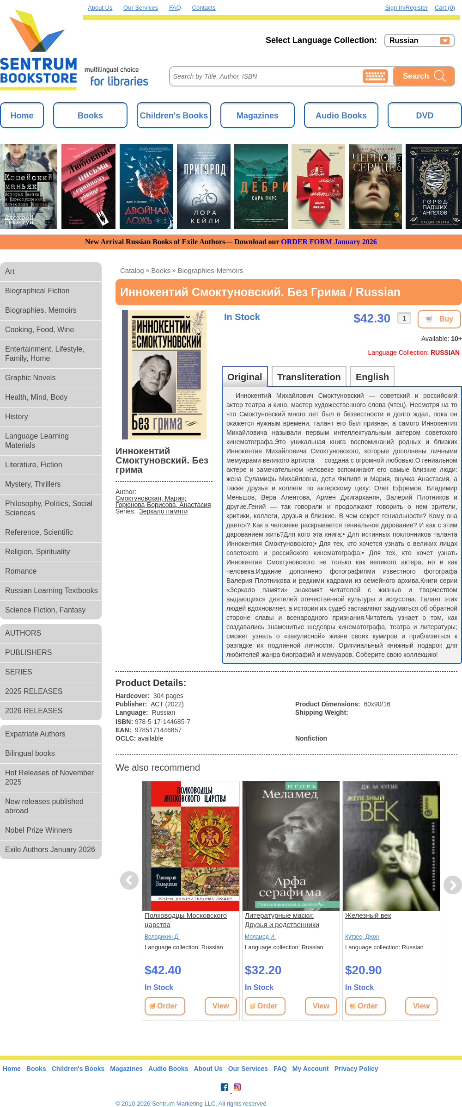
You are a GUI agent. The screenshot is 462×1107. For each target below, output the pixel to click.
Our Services (140, 7)
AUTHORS (23, 633)
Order (167, 1006)
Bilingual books (30, 753)
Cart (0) (445, 7)
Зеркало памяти (163, 511)
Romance (20, 571)
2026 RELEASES (34, 711)
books (160, 270)
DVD (424, 115)
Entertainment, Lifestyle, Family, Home (45, 353)
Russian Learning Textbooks (51, 590)
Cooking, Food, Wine (39, 330)
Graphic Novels (30, 378)
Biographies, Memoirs (41, 310)
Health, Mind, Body (36, 397)
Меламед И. (260, 937)
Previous (131, 880)
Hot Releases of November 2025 (49, 777)
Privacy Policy (356, 1068)
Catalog (132, 270)
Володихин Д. (162, 937)
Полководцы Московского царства (186, 919)
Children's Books (174, 115)
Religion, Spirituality (37, 552)
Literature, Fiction (33, 465)
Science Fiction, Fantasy (45, 610)
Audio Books (341, 115)
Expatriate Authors (35, 734)
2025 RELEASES (34, 691)
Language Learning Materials (37, 440)
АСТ (157, 704)
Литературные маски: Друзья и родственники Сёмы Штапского (282, 920)
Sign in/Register (406, 7)
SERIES (18, 672)
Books (90, 115)
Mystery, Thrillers (33, 484)
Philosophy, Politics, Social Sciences (48, 508)
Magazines (258, 115)
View (221, 1006)
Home (21, 115)
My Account (310, 1068)
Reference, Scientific (39, 532)
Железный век (368, 915)
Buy (446, 319)
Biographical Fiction (37, 291)
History (16, 417)
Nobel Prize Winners (39, 830)
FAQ (175, 7)
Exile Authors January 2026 (50, 849)
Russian (403, 40)
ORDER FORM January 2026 (329, 242)
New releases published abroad (44, 806)
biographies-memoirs (210, 270)
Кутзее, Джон (362, 937)
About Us (100, 7)
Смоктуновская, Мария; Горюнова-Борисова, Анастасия (163, 501)
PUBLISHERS (28, 652)
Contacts (204, 7)
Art (9, 271)
